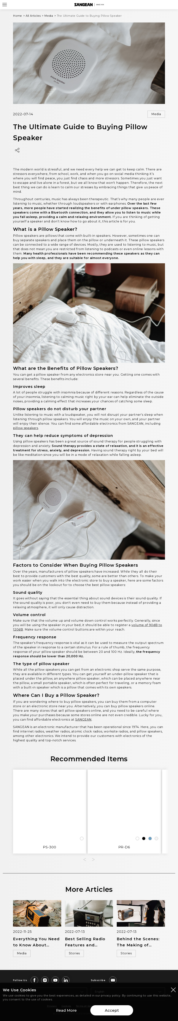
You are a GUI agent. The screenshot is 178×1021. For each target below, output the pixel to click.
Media (156, 114)
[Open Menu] (4, 4)
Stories (74, 953)
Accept (112, 1011)
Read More (66, 1011)
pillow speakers (25, 428)
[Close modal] (173, 990)
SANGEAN (83, 719)
